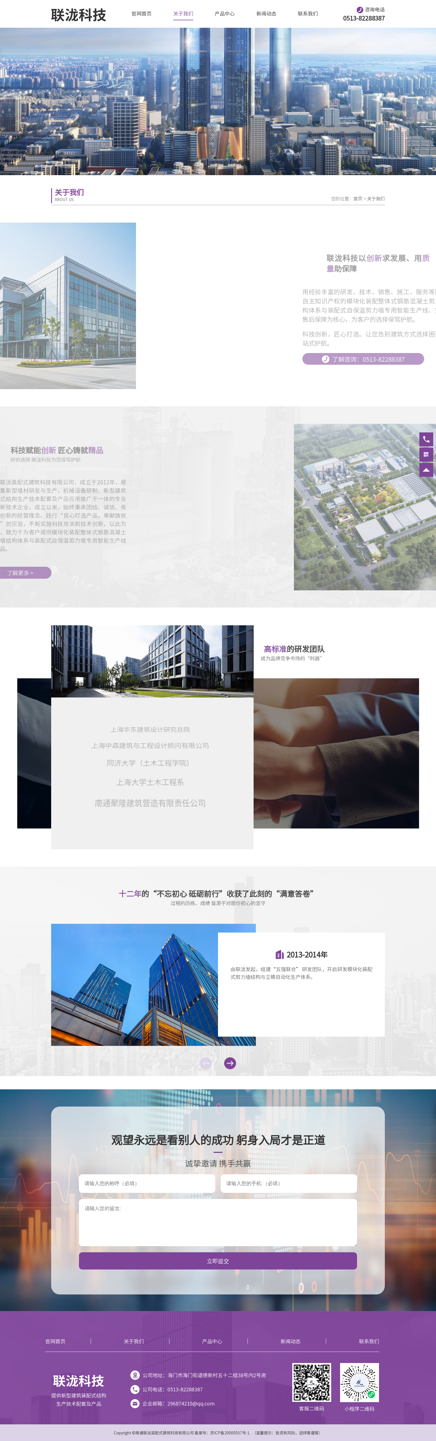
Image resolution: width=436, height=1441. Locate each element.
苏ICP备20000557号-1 (230, 1432)
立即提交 (218, 1261)
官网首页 (142, 13)
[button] (206, 1063)
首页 (357, 198)
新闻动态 (266, 13)
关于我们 (183, 13)
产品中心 (225, 13)
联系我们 (308, 13)
